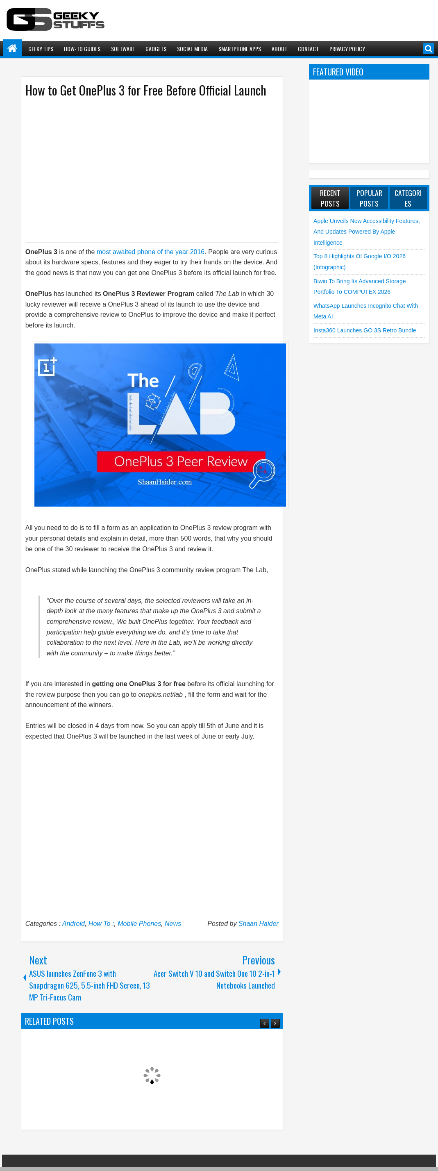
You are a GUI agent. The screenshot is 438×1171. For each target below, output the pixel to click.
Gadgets (155, 48)
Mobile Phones (139, 923)
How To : (101, 923)
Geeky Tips (40, 48)
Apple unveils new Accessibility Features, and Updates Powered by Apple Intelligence (366, 232)
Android (73, 923)
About (279, 48)
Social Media (192, 48)
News (173, 923)
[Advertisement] (144, 169)
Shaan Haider (258, 923)
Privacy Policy (347, 48)
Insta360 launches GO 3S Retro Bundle (364, 330)
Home (12, 48)
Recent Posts (330, 198)
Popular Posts (369, 198)
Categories (408, 198)
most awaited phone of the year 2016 (150, 251)
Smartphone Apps (239, 48)
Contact (308, 48)
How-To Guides (82, 48)
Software (123, 48)
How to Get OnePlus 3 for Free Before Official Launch (145, 90)
